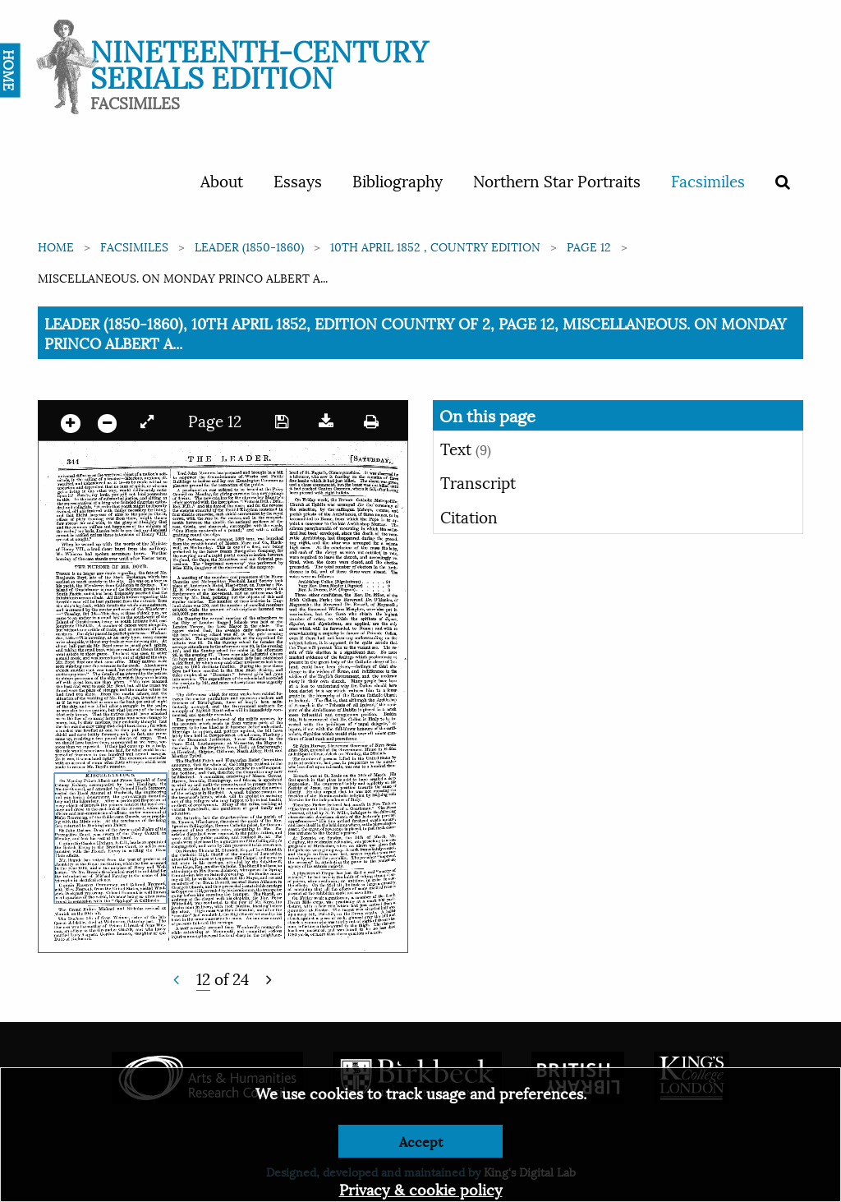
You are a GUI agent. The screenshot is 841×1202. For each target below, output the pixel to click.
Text (465, 447)
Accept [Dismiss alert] (421, 1141)
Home (56, 246)
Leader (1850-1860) (249, 246)
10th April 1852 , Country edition (435, 246)
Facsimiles (708, 180)
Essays (297, 180)
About (221, 180)
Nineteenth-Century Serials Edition (259, 62)
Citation (469, 516)
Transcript (478, 481)
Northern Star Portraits (557, 180)
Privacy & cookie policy (421, 1188)
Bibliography (397, 180)
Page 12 (589, 246)
